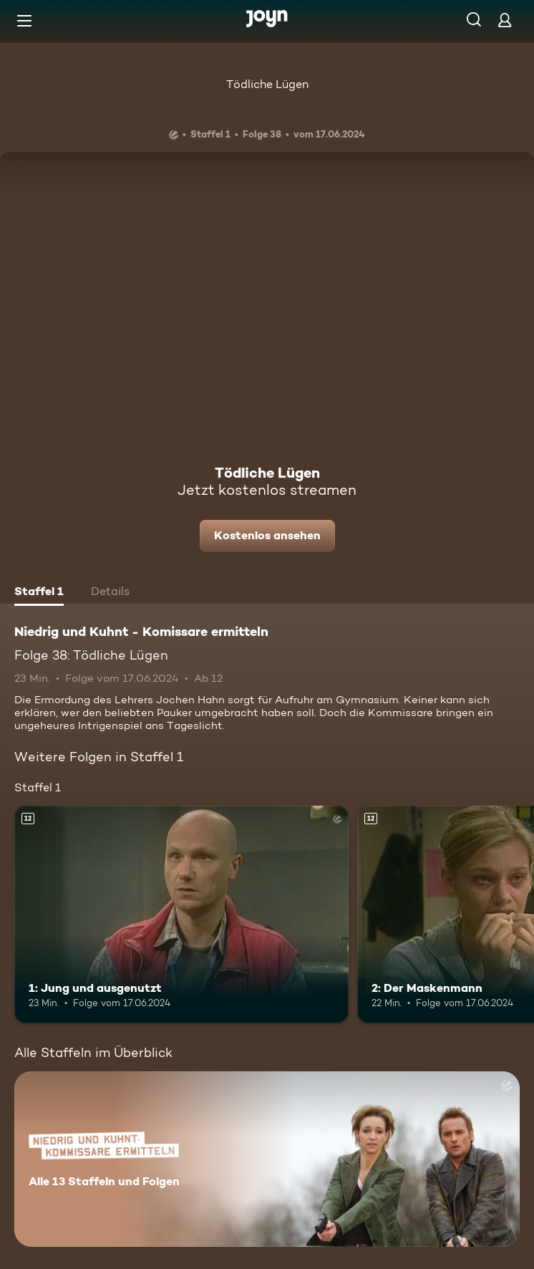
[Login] (505, 19)
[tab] (39, 593)
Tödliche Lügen (267, 84)
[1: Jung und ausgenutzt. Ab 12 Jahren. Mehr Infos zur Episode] (181, 914)
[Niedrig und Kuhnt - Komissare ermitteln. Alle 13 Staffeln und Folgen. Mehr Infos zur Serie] (267, 1159)
